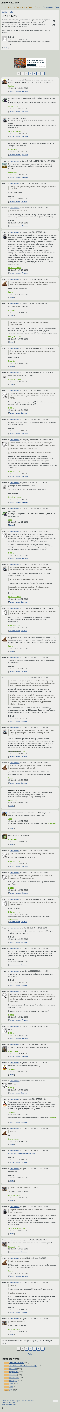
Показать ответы (15, 91)
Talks (11, 12)
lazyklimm (11, 379)
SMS (10, 1390)
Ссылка (5, 47)
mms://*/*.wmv (14, 1378)
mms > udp (13, 1369)
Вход (57, 7)
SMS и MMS (10, 15)
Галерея (11, 7)
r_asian (10, 149)
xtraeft (10, 310)
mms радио (13, 1381)
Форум (24, 7)
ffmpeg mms (13, 1372)
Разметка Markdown (27, 1400)
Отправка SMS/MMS (16, 1363)
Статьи (18, 7)
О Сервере (5, 1400)
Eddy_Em (11, 337)
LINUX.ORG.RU (10, 2)
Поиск (37, 7)
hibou (10, 1051)
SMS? (11, 1384)
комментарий (15, 161)
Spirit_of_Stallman (14, 131)
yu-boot (10, 839)
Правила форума (15, 1400)
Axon (10, 819)
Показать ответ (14, 202)
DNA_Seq (11, 1195)
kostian (10, 292)
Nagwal (10, 172)
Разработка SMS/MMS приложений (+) (23, 1366)
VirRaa (10, 800)
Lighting (11, 408)
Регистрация (48, 7)
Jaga (10, 1069)
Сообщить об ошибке (8, 1402)
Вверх (55, 1401)
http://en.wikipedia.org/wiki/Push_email (21, 1153)
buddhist (11, 86)
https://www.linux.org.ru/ (9, 1404)
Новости (4, 7)
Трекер (31, 7)
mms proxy (13, 1375)
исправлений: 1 (13, 919)
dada (10, 106)
